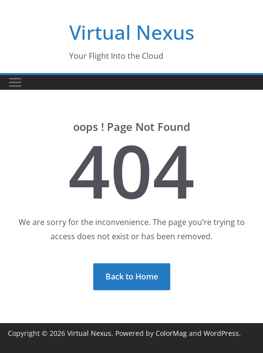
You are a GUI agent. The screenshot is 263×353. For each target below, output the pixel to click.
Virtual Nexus (131, 32)
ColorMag (171, 333)
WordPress (221, 333)
